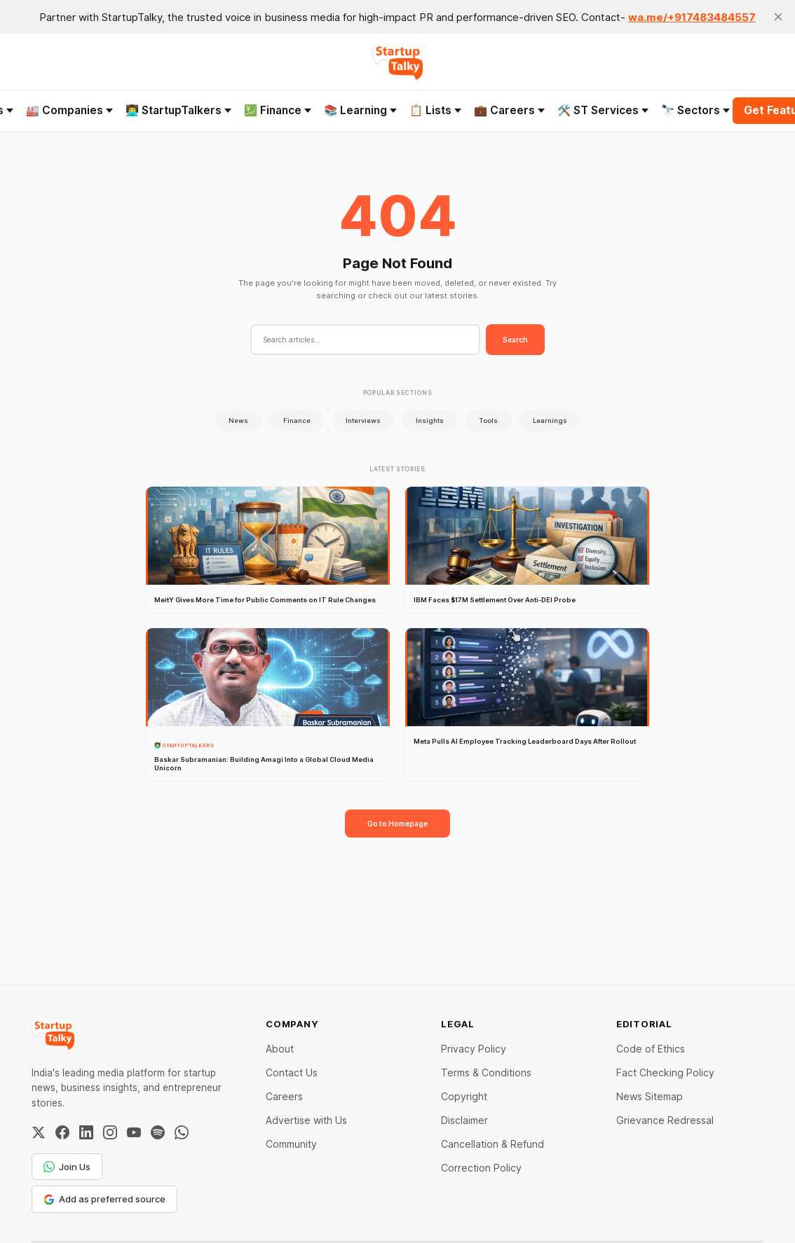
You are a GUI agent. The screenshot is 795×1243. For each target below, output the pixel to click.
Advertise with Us (306, 1120)
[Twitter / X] (39, 1132)
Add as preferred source (104, 1198)
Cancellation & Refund (492, 1144)
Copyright (464, 1096)
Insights (430, 420)
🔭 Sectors (695, 110)
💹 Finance (277, 110)
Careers (284, 1096)
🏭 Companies (69, 110)
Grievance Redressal (665, 1120)
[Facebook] (62, 1132)
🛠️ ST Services (602, 110)
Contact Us (292, 1072)
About (280, 1049)
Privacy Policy (473, 1049)
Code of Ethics (650, 1049)
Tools (488, 420)
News (238, 420)
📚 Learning (360, 110)
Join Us (66, 1166)
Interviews (363, 420)
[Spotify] (158, 1132)
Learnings (550, 420)
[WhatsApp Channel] (182, 1132)
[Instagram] (110, 1132)
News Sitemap (649, 1096)
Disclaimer (464, 1120)
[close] (778, 17)
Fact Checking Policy (665, 1072)
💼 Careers (509, 110)
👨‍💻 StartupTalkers (178, 110)
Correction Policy (481, 1168)
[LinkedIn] (86, 1132)
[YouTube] (134, 1132)
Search (515, 339)
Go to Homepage (397, 823)
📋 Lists (435, 110)
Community (291, 1144)
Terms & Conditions (486, 1072)
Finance (297, 420)
